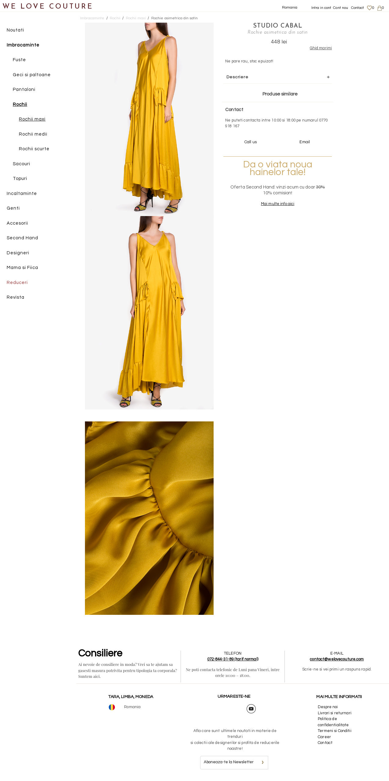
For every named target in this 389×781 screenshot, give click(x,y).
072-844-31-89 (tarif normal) (232, 659)
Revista (15, 297)
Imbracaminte (23, 45)
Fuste (19, 60)
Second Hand (22, 238)
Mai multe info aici (277, 204)
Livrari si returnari (334, 713)
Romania (290, 7)
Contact (357, 8)
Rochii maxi (32, 119)
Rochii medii (33, 134)
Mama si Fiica (22, 267)
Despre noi (328, 707)
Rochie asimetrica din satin (174, 18)
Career (324, 737)
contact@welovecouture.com (337, 659)
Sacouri (21, 164)
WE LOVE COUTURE (47, 6)
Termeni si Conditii (334, 731)
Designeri (18, 253)
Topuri (20, 178)
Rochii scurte (34, 149)
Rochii (20, 104)
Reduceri (17, 282)
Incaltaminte (22, 193)
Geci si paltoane (32, 75)
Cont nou (340, 8)
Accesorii (17, 223)
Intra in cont (321, 8)
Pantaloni (24, 89)
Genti (13, 208)
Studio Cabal (278, 26)
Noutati (15, 30)
